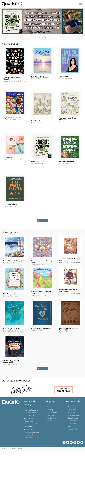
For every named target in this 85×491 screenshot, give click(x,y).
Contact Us (72, 409)
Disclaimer (50, 423)
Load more (43, 220)
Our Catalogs (51, 420)
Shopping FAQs (52, 417)
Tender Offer (72, 431)
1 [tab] (39, 37)
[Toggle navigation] (80, 3)
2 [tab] (41, 37)
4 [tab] (44, 37)
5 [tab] (45, 37)
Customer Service (53, 409)
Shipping (50, 412)
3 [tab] (42, 37)
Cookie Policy (30, 418)
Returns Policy (52, 415)
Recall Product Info (75, 429)
